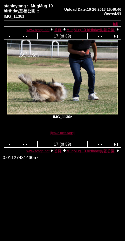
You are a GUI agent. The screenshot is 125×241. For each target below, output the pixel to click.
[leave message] (62, 133)
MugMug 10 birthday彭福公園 (91, 30)
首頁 (58, 30)
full (115, 24)
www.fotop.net (37, 30)
